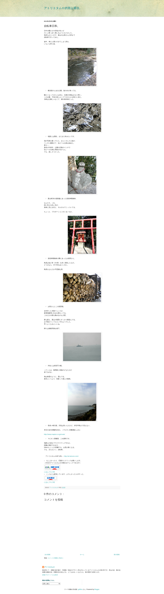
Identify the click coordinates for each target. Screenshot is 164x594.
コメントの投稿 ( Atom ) (55, 558)
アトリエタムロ (50, 567)
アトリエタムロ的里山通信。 (63, 8)
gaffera (80, 589)
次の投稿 (47, 554)
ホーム (82, 554)
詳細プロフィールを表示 (50, 575)
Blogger (96, 589)
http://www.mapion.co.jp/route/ (54, 434)
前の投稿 (117, 554)
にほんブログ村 (49, 472)
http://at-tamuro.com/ (71, 456)
